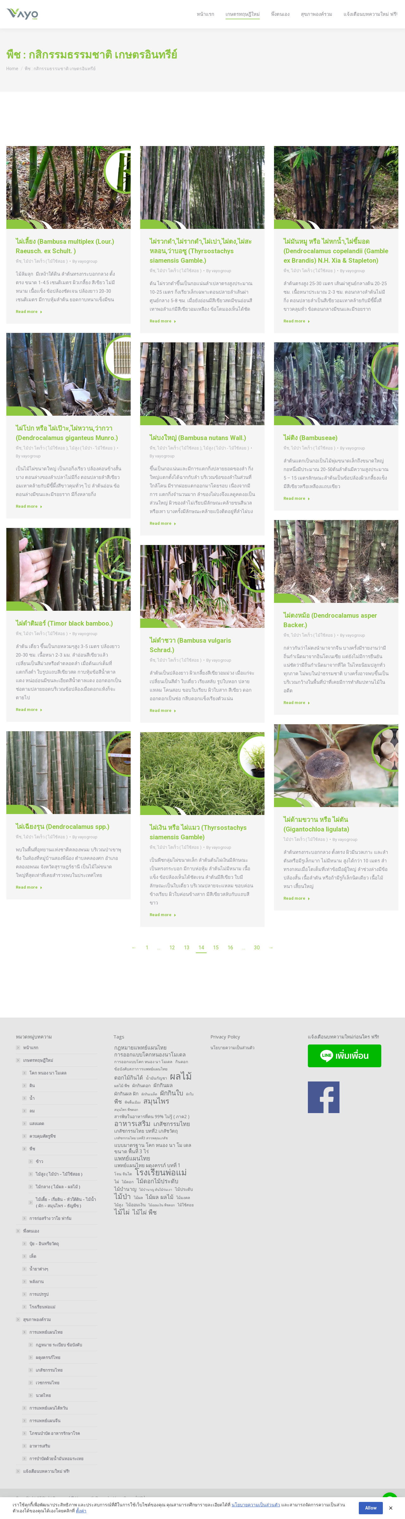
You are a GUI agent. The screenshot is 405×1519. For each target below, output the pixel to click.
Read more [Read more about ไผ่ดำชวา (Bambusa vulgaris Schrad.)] (163, 722)
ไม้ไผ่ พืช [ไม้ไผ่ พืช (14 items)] (145, 1224)
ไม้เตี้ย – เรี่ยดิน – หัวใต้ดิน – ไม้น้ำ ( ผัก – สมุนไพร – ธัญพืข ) (66, 1214)
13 (187, 959)
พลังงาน (36, 1293)
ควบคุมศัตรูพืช (42, 1147)
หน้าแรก (30, 1059)
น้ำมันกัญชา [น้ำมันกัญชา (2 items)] (156, 1089)
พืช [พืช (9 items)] (118, 1113)
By (84, 272)
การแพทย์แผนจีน (44, 1432)
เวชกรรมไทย (47, 1394)
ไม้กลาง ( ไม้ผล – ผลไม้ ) (58, 1198)
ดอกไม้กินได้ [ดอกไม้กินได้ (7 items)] (128, 1089)
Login (369, 6)
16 (230, 959)
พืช (19, 272)
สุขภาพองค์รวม (34, 1331)
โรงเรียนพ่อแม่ (42, 1318)
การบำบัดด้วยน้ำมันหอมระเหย (56, 1470)
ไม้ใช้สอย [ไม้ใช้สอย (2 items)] (186, 1216)
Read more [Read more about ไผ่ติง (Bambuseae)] (297, 509)
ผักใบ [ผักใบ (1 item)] (190, 1105)
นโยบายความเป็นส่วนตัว (232, 1059)
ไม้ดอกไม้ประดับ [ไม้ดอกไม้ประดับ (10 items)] (157, 1192)
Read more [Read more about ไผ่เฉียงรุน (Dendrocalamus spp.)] (29, 898)
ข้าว (39, 1173)
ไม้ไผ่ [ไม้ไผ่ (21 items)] (122, 1223)
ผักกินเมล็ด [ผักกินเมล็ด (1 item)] (149, 1105)
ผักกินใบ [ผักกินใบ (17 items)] (171, 1104)
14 (201, 959)
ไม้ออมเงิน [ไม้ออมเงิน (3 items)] (136, 1216)
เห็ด (32, 1268)
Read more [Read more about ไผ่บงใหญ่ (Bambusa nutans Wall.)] (163, 534)
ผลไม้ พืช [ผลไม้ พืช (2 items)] (121, 1097)
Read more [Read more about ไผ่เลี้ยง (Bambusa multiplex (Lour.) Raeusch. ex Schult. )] (29, 323)
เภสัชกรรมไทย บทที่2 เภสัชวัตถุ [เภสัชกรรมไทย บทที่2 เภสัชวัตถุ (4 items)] (146, 1142)
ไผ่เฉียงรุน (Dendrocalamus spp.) (62, 838)
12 (172, 959)
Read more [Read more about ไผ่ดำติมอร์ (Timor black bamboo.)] (29, 721)
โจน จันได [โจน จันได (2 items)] (123, 1185)
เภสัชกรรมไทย (49, 1381)
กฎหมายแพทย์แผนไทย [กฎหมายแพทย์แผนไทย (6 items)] (140, 1059)
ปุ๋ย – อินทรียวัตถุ (44, 1255)
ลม (32, 1122)
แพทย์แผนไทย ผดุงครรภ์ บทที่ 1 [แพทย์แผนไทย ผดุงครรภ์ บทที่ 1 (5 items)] (147, 1176)
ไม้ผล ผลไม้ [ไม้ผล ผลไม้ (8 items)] (159, 1208)
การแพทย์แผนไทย (43, 1343)
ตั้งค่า (81, 1510)
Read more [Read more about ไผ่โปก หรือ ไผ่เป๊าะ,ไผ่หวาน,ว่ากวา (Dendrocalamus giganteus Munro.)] (29, 517)
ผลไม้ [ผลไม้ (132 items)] (181, 1087)
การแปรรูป (38, 1305)
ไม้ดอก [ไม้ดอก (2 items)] (128, 1193)
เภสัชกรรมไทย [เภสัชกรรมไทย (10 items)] (171, 1135)
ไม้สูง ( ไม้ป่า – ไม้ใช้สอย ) (59, 1185)
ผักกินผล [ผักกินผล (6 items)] (163, 1096)
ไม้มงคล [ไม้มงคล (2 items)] (183, 1209)
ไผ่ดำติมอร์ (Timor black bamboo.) (64, 635)
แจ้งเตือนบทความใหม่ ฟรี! (46, 1482)
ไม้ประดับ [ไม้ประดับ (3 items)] (184, 1200)
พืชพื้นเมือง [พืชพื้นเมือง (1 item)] (132, 1114)
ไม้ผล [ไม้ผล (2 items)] (138, 1209)
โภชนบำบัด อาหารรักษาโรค (54, 1445)
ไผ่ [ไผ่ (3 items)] (116, 1193)
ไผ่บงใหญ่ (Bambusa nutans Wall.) (198, 449)
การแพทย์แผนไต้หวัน (48, 1419)
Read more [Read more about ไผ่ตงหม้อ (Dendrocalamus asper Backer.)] (297, 714)
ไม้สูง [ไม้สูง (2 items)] (118, 1216)
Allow (371, 1507)
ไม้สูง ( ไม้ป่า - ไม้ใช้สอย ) (92, 459)
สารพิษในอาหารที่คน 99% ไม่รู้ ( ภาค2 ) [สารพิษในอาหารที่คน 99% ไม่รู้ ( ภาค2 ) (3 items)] (152, 1128)
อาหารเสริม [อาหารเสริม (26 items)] (132, 1135)
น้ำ (31, 1109)
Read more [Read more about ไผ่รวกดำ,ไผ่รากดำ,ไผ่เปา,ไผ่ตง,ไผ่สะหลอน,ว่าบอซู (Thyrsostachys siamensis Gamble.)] (163, 332)
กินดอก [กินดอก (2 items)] (181, 1073)
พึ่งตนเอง (28, 1242)
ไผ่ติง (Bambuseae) (311, 449)
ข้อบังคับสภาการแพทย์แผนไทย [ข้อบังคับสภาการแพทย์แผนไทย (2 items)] (140, 1080)
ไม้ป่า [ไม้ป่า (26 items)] (122, 1208)
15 (216, 959)
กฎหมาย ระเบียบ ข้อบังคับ (59, 1356)
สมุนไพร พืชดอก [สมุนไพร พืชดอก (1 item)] (126, 1121)
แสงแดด (36, 1135)
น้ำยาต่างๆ (38, 1280)
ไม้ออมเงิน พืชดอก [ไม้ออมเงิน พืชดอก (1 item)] (161, 1216)
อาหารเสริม (39, 1457)
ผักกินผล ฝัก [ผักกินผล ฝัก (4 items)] (126, 1105)
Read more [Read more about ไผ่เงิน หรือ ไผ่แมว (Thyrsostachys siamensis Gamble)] (163, 926)
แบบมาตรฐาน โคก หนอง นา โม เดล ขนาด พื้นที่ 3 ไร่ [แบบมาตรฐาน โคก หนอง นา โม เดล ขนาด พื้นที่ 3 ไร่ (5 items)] (152, 1159)
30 (257, 959)
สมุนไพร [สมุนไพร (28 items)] (156, 1112)
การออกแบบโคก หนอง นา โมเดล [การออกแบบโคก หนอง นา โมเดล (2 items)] (143, 1073)
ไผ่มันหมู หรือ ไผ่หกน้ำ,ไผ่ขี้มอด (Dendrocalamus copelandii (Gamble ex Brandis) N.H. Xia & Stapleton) (336, 262)
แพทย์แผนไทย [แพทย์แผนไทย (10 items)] (132, 1170)
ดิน (32, 1097)
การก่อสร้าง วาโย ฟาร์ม (50, 1230)
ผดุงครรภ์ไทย (48, 1369)
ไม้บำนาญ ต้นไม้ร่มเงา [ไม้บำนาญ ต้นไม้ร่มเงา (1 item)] (155, 1201)
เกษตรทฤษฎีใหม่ (35, 1072)
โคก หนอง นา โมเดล (47, 1084)
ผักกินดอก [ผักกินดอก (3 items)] (141, 1097)
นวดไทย (43, 1407)
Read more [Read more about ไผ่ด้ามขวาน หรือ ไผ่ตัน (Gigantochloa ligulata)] (297, 909)
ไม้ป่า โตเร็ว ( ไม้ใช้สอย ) (45, 272)
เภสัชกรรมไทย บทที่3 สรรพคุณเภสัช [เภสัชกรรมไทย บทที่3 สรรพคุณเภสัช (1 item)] (141, 1149)
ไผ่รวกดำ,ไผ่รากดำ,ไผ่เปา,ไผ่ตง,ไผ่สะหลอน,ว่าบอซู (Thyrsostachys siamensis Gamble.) (201, 262)
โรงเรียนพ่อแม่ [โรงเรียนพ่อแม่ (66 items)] (161, 1183)
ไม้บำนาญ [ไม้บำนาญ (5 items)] (125, 1200)
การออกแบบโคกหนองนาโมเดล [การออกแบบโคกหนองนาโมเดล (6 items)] (150, 1066)
